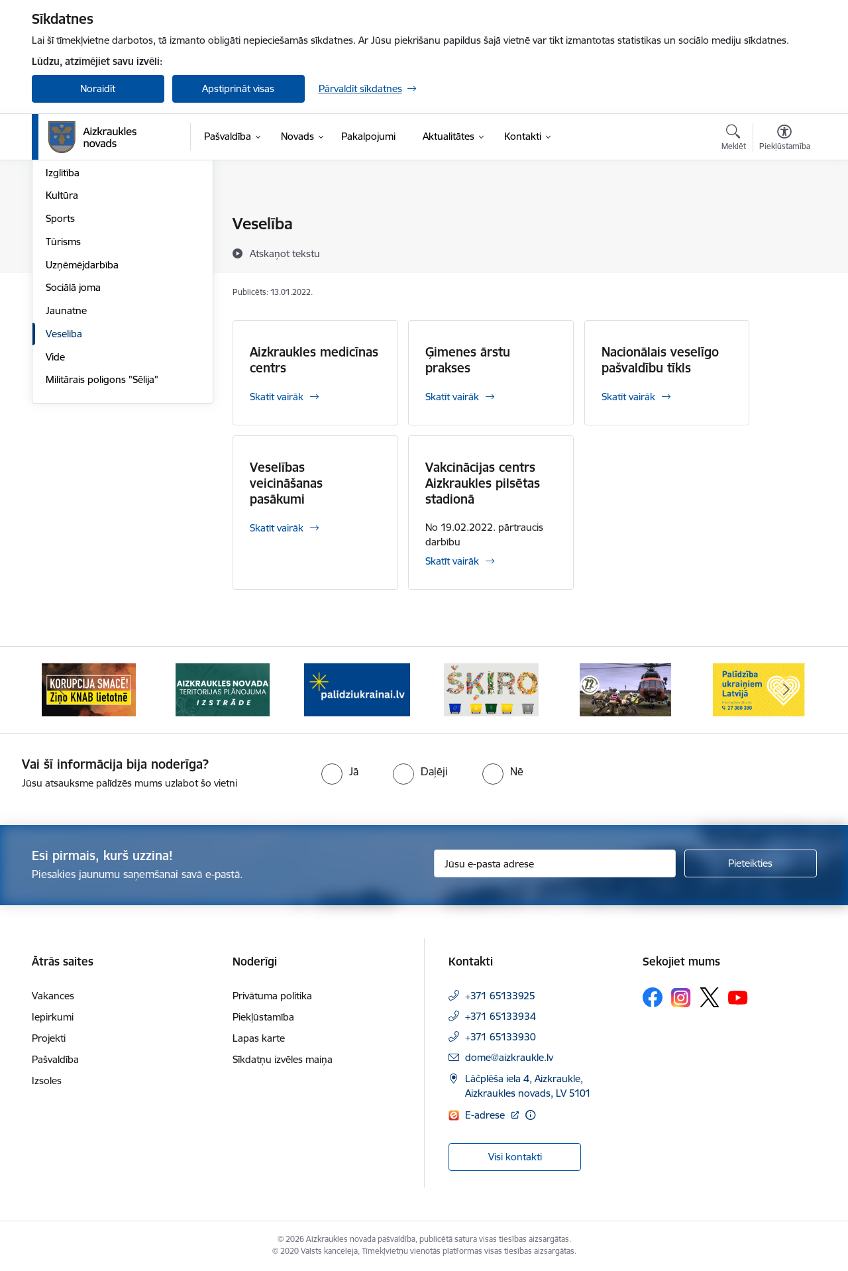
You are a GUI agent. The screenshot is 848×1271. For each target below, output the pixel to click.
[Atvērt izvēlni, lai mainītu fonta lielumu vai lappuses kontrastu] (785, 139)
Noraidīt (97, 88)
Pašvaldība (55, 1059)
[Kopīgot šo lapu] (784, 251)
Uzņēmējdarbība (82, 407)
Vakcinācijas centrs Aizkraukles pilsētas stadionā (482, 483)
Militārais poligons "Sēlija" (102, 522)
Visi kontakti (515, 1156)
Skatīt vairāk (276, 396)
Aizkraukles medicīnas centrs (314, 360)
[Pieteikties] (750, 863)
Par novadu (71, 225)
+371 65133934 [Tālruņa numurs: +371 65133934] (500, 1016)
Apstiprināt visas (238, 88)
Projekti (49, 1038)
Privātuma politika (272, 995)
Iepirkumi (53, 1017)
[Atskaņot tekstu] (285, 253)
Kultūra (62, 338)
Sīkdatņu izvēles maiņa (283, 1059)
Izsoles (47, 1080)
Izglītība (63, 315)
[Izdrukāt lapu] (784, 218)
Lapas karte (259, 1038)
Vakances (53, 995)
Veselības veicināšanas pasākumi (286, 483)
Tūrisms (63, 384)
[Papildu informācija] (530, 1115)
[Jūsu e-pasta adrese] (555, 863)
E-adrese (486, 1115)
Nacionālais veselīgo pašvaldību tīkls (660, 360)
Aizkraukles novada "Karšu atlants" (105, 286)
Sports (60, 361)
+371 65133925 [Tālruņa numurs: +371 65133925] (500, 995)
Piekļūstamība (263, 1017)
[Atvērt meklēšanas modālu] (734, 139)
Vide (55, 499)
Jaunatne (66, 453)
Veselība (64, 476)
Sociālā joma (73, 430)
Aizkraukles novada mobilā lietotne (105, 252)
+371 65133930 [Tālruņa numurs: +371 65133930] (500, 1036)
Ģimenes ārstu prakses (467, 360)
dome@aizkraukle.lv (509, 1057)
